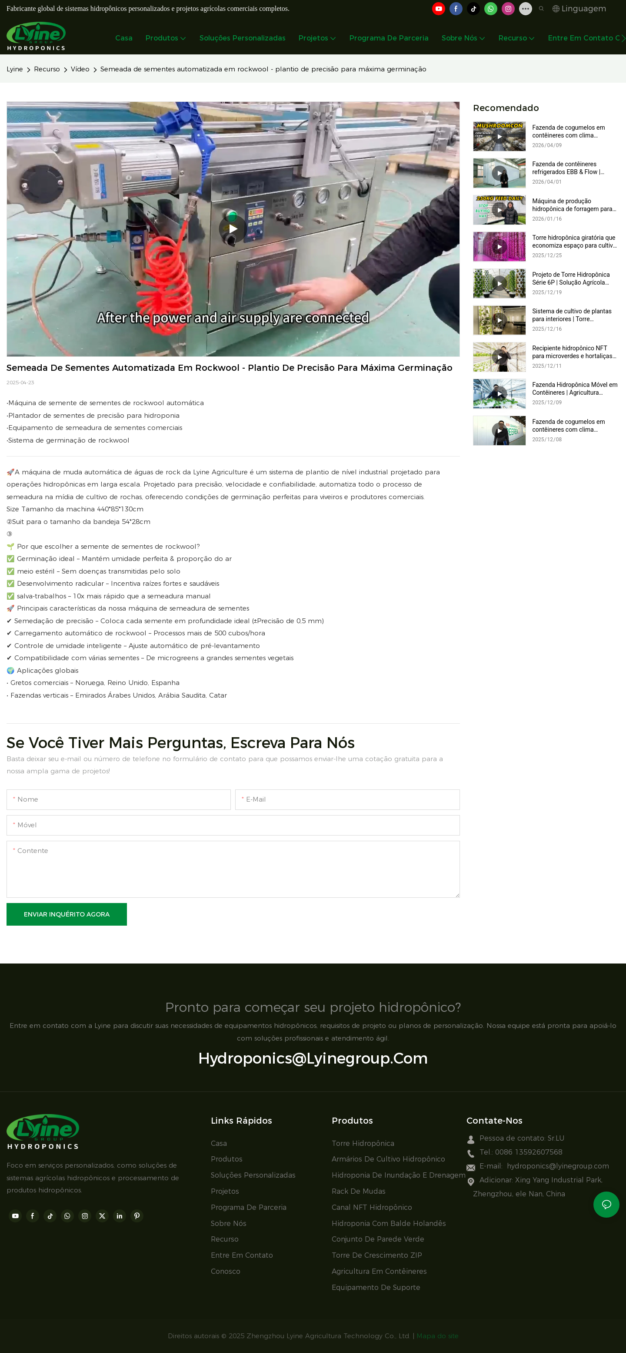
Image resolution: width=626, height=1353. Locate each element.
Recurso (47, 69)
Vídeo (80, 69)
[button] (623, 38)
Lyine (15, 69)
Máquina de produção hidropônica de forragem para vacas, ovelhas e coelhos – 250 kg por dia (575, 205)
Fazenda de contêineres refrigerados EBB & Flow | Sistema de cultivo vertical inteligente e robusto (568, 168)
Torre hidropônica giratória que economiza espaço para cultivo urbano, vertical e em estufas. (574, 241)
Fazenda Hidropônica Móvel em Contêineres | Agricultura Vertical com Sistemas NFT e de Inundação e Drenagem (576, 388)
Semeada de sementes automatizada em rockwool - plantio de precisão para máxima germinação (263, 69)
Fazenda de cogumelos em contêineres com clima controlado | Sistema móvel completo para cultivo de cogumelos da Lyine (569, 425)
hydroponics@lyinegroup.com (313, 1058)
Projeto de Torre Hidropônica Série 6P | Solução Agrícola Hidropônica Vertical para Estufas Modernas (571, 278)
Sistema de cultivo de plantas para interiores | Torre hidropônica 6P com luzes (572, 315)
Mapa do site (437, 1336)
